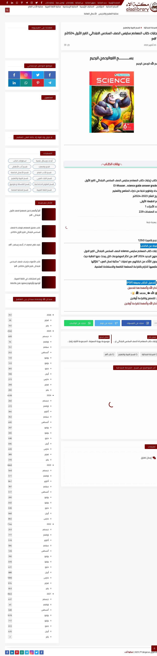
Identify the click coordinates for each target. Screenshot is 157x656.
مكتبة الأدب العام (30, 7)
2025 (44, 331)
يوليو (41, 358)
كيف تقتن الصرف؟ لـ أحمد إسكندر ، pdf (19, 244)
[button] (131, 323)
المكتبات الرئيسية (82, 7)
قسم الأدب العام (39, 172)
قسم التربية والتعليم (126, 27)
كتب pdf (104, 354)
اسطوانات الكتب (14, 161)
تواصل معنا (55, 2)
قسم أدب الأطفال (14, 166)
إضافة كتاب (44, 2)
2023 (44, 465)
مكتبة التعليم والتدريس (103, 14)
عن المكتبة (74, 2)
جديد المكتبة (97, 2)
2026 (44, 315)
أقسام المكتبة (107, 7)
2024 (44, 395)
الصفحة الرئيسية (109, 2)
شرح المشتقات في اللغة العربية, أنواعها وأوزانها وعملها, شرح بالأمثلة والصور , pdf (20, 283)
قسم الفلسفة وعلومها (15, 184)
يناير (42, 325)
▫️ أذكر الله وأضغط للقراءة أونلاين (136, 303)
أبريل (42, 374)
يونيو (42, 363)
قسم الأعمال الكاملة (14, 172)
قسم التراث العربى (39, 178)
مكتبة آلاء (124, 652)
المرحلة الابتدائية (145, 27)
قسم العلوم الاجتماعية (39, 184)
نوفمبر (41, 341)
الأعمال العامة (85, 14)
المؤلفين (95, 7)
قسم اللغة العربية (39, 190)
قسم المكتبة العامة (14, 190)
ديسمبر (41, 336)
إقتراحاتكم (64, 2)
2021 (44, 594)
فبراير (42, 320)
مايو (42, 368)
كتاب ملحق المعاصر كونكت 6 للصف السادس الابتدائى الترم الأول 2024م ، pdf (20, 232)
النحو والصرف (39, 166)
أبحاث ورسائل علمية (39, 161)
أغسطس (40, 352)
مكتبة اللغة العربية (48, 7)
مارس (41, 379)
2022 (44, 524)
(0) (62, 45)
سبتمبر (41, 347)
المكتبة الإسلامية (65, 7)
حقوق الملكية (85, 2)
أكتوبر (41, 411)
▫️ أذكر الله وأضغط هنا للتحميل (138, 287)
